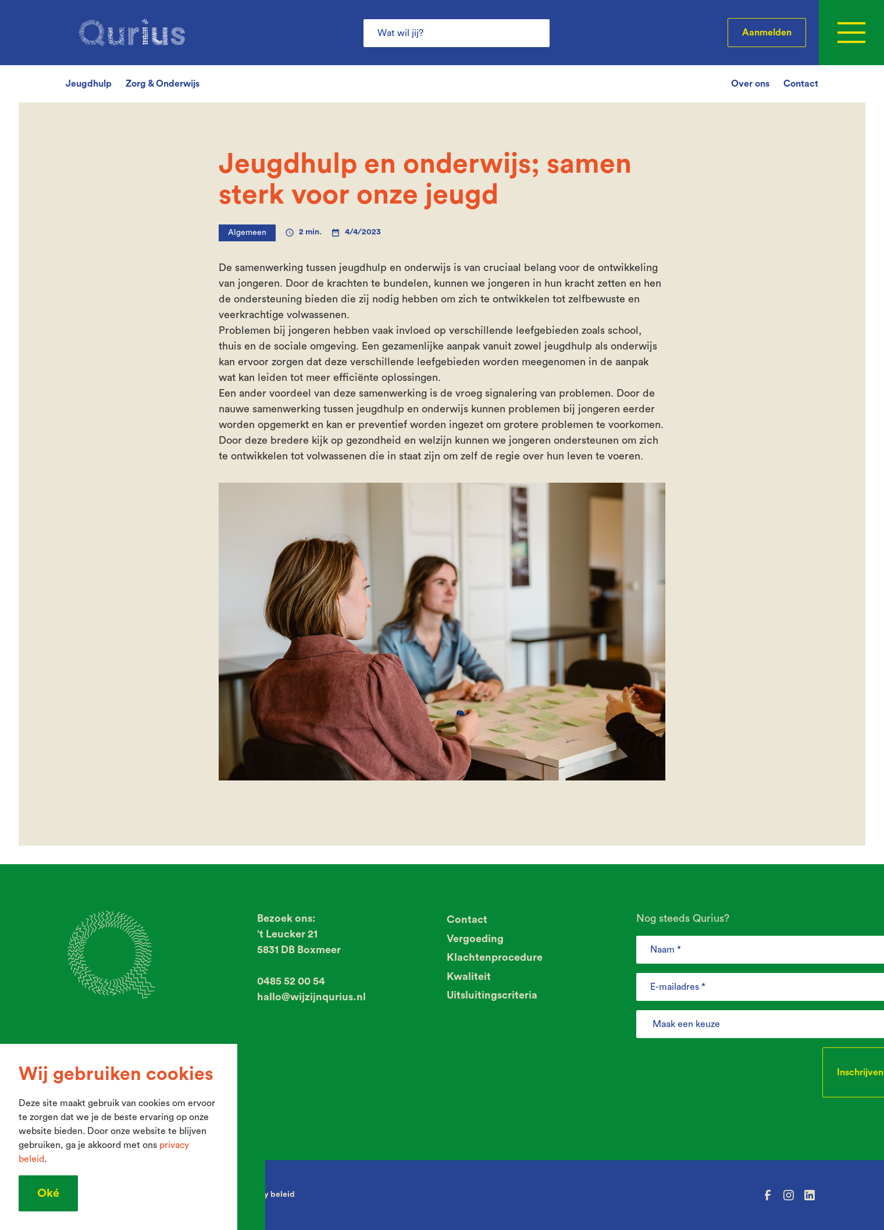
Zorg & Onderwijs (162, 83)
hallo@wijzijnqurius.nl (311, 997)
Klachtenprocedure (495, 957)
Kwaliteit (469, 976)
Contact (800, 83)
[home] (132, 33)
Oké (48, 1193)
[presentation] (724, 1070)
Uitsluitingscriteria (492, 995)
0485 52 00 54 (291, 981)
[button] (851, 32)
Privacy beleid (267, 1194)
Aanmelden (767, 32)
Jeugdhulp (89, 83)
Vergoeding (475, 938)
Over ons (750, 83)
